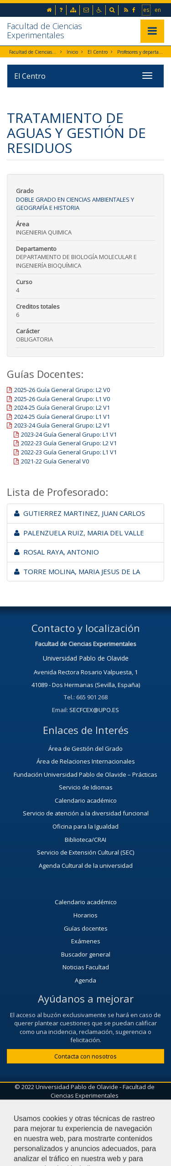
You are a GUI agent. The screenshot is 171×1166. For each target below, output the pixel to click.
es (146, 9)
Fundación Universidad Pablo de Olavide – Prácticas (85, 774)
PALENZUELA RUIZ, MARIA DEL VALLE (79, 532)
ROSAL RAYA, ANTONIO (56, 551)
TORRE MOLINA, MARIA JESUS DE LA (77, 571)
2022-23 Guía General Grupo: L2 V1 (69, 443)
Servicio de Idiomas (86, 787)
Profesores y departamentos (141, 52)
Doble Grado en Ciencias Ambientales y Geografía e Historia (75, 203)
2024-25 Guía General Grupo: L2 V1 (62, 407)
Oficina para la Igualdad (85, 826)
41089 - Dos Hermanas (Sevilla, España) (85, 685)
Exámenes (85, 941)
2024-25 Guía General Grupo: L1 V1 (62, 416)
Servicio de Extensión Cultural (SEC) (85, 852)
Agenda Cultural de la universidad (86, 865)
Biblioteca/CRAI (85, 839)
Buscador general (85, 954)
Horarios (85, 915)
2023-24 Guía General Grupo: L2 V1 (62, 425)
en (158, 9)
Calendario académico (86, 800)
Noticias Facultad (85, 967)
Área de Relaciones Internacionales (85, 761)
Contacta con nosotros (85, 1056)
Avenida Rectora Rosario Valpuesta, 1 (86, 672)
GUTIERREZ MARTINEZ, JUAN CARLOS (79, 513)
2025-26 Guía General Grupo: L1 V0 (62, 399)
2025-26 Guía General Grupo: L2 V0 (62, 390)
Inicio (72, 52)
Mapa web (129, 1110)
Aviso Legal (79, 1110)
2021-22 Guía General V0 (55, 461)
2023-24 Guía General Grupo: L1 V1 (69, 434)
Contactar (31, 1110)
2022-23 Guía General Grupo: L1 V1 (69, 452)
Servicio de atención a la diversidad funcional (86, 813)
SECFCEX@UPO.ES (94, 710)
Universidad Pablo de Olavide (86, 658)
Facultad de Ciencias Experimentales (44, 30)
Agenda (85, 980)
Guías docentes (86, 928)
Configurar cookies (85, 1133)
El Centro (98, 52)
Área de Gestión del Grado (85, 748)
